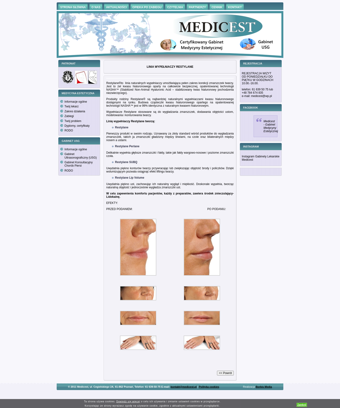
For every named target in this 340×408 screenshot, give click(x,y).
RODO (68, 130)
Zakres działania (74, 111)
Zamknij (301, 405)
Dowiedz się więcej (128, 401)
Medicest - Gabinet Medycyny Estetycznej (271, 126)
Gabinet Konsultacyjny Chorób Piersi (78, 164)
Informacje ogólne (75, 101)
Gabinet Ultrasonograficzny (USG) (80, 155)
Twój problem (72, 121)
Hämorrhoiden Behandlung (176, 393)
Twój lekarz (71, 106)
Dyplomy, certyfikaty (76, 125)
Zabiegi (69, 116)
